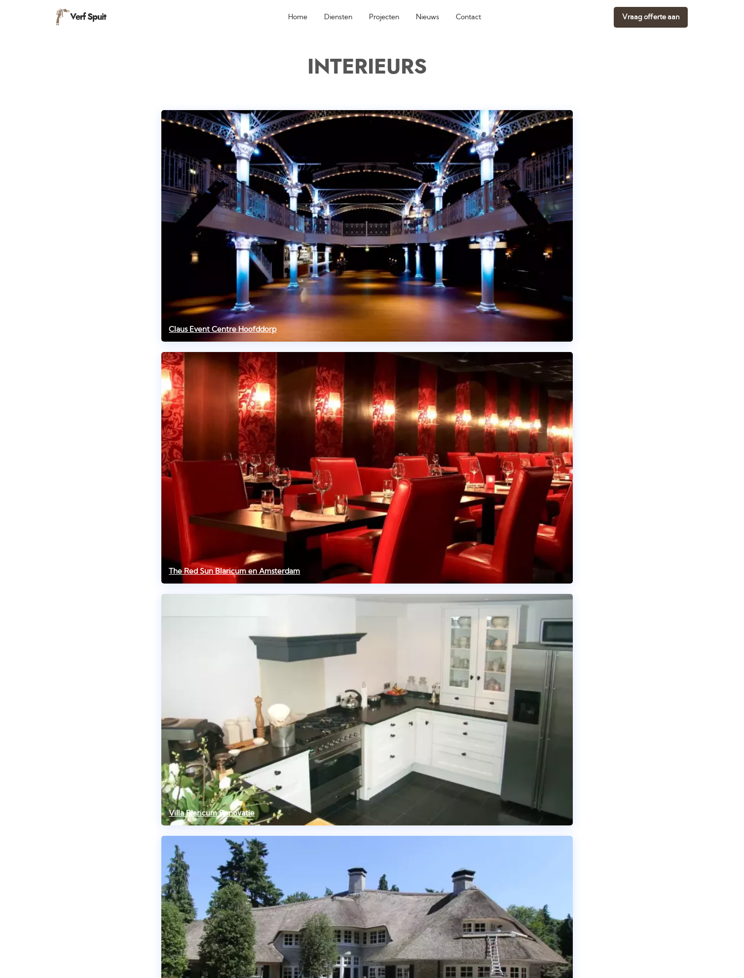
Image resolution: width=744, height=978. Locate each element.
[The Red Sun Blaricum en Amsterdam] (367, 468)
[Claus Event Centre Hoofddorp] (367, 226)
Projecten (384, 17)
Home (297, 17)
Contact (468, 17)
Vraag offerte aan (650, 17)
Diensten (338, 17)
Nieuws (427, 17)
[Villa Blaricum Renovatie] (367, 709)
